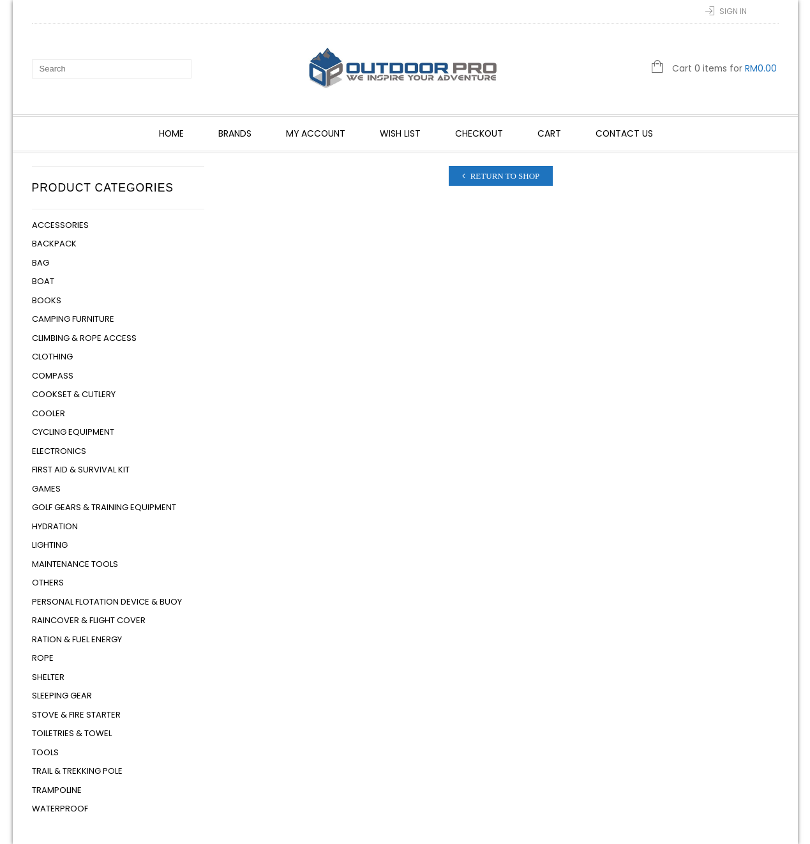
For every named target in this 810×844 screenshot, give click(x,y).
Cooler (48, 413)
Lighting (50, 545)
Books (46, 300)
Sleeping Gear (62, 696)
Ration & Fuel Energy (77, 639)
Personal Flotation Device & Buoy (107, 602)
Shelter (48, 677)
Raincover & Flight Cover (89, 620)
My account (315, 133)
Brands (234, 133)
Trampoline (57, 790)
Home (171, 133)
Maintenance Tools (75, 564)
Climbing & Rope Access (84, 338)
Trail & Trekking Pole (77, 771)
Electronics (59, 451)
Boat (43, 281)
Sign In (733, 11)
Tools (45, 752)
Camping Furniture (73, 319)
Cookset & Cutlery (74, 394)
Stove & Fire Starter (76, 715)
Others (48, 582)
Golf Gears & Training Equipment (104, 507)
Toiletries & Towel (72, 733)
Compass (52, 376)
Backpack (54, 243)
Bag (40, 263)
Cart (549, 133)
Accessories (60, 225)
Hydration (55, 526)
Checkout (479, 133)
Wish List (400, 133)
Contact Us (624, 133)
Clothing (52, 356)
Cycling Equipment (73, 432)
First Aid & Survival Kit (81, 469)
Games (46, 489)
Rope (43, 658)
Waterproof (60, 809)
